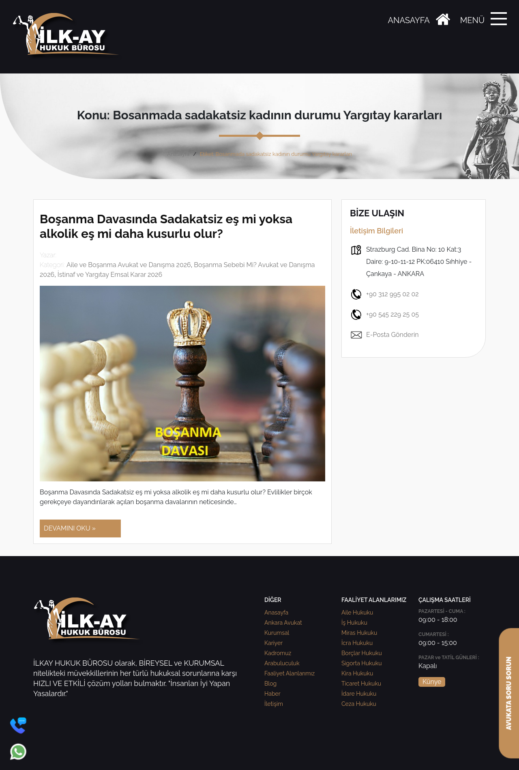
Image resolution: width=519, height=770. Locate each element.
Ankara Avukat (283, 622)
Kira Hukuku (357, 673)
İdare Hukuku (358, 693)
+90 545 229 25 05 (384, 314)
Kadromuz (277, 653)
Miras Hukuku (359, 633)
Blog (270, 683)
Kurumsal (276, 633)
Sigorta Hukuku (361, 663)
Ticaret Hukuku (361, 683)
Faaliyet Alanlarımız (289, 673)
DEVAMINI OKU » (70, 528)
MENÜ (472, 20)
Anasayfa (178, 154)
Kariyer (273, 643)
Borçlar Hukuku (361, 653)
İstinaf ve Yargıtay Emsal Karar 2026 (110, 274)
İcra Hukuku (357, 643)
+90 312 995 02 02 (384, 294)
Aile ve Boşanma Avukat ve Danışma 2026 (128, 265)
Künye (431, 682)
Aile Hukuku (357, 612)
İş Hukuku (354, 622)
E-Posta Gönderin (384, 335)
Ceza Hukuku (358, 704)
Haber (272, 693)
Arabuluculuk (282, 663)
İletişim (273, 704)
